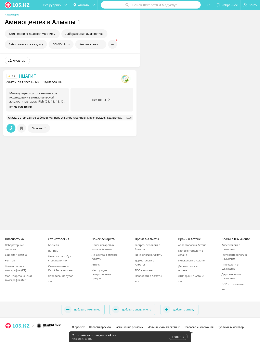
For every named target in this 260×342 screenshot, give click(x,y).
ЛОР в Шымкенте (233, 284)
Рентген (10, 260)
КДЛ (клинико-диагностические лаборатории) (34, 34)
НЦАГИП (28, 76)
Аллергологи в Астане (192, 245)
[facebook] (13, 334)
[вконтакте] (19, 334)
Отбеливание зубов (60, 276)
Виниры (53, 250)
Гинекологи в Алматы (148, 255)
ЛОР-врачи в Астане (191, 276)
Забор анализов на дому (26, 44)
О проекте (78, 327)
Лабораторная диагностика (84, 34)
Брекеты (53, 245)
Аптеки (96, 264)
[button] (52, 5)
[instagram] (8, 334)
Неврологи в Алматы (148, 276)
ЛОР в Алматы (144, 270)
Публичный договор (231, 327)
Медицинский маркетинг (163, 327)
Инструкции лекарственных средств (101, 274)
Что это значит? (82, 339)
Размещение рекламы (129, 327)
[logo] (17, 5)
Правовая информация (198, 327)
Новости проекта (100, 327)
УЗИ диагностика (16, 255)
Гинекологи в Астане (191, 260)
